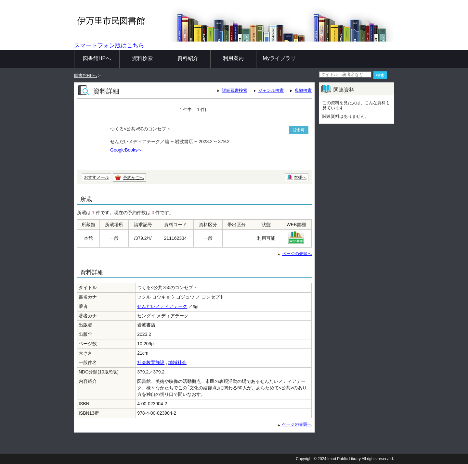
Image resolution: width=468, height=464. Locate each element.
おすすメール (96, 177)
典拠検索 (303, 90)
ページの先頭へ (297, 253)
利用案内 (233, 58)
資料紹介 (187, 58)
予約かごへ (133, 177)
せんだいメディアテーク (162, 306)
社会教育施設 (150, 362)
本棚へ (300, 177)
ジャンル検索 (271, 90)
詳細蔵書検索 (234, 90)
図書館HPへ (97, 58)
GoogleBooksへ (126, 150)
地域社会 (177, 362)
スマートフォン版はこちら (109, 45)
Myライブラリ (279, 58)
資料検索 (142, 58)
